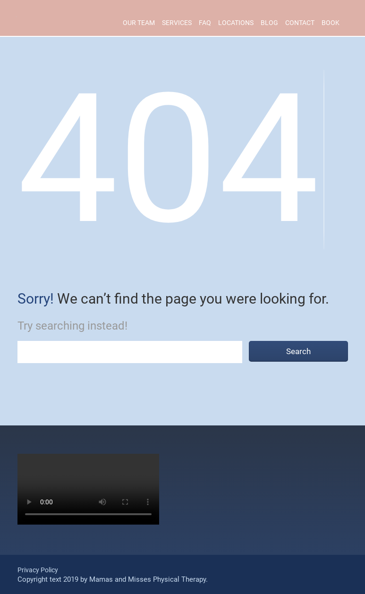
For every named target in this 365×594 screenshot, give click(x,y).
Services (177, 22)
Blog (269, 22)
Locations (236, 22)
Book (331, 22)
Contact (299, 22)
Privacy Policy (37, 570)
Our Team (139, 22)
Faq (205, 22)
